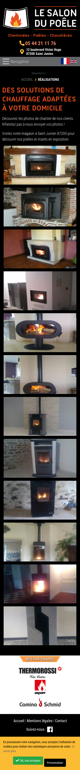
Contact (61, 721)
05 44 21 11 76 (37, 43)
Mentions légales (39, 721)
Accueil (18, 721)
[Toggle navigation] (16, 61)
